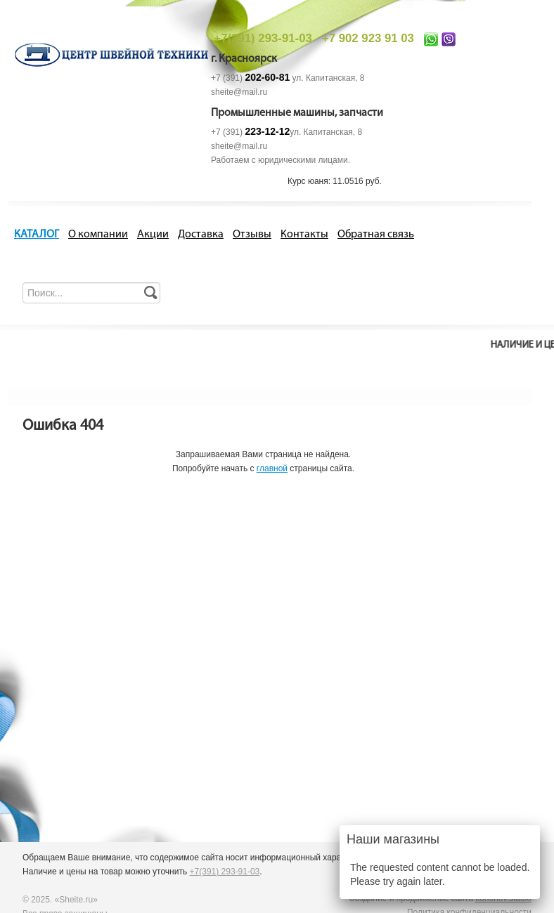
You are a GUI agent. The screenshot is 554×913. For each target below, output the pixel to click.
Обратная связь (375, 234)
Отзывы (252, 234)
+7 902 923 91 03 (368, 38)
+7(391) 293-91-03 (262, 38)
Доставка (201, 234)
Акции (153, 234)
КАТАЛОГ (36, 234)
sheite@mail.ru (239, 92)
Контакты (304, 234)
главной (272, 468)
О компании (98, 234)
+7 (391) (250, 78)
